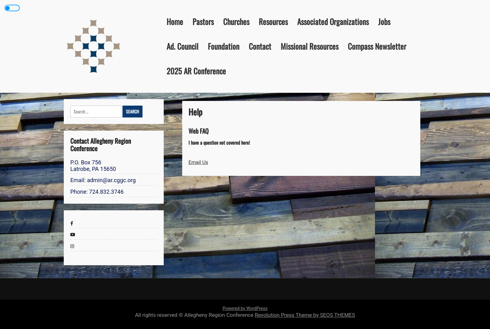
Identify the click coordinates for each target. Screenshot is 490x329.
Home (175, 21)
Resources (273, 21)
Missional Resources (309, 46)
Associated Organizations (333, 21)
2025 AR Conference (196, 71)
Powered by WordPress (245, 308)
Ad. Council (182, 46)
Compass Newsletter (377, 46)
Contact (260, 46)
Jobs (384, 21)
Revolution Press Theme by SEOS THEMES (305, 315)
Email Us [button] (201, 161)
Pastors (203, 21)
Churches (236, 21)
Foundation (223, 46)
